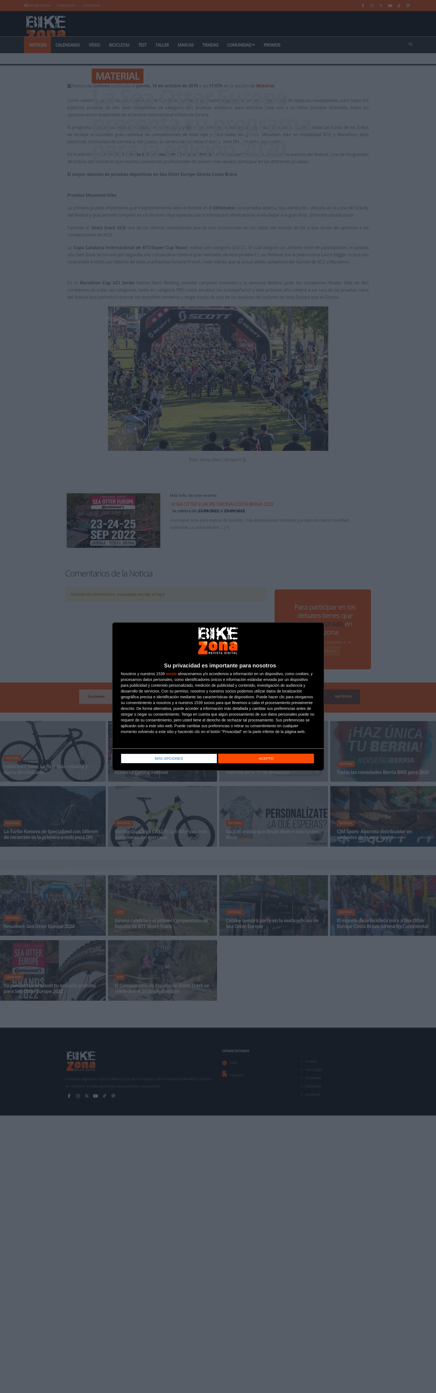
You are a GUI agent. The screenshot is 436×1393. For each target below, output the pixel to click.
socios (171, 674)
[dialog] (218, 696)
